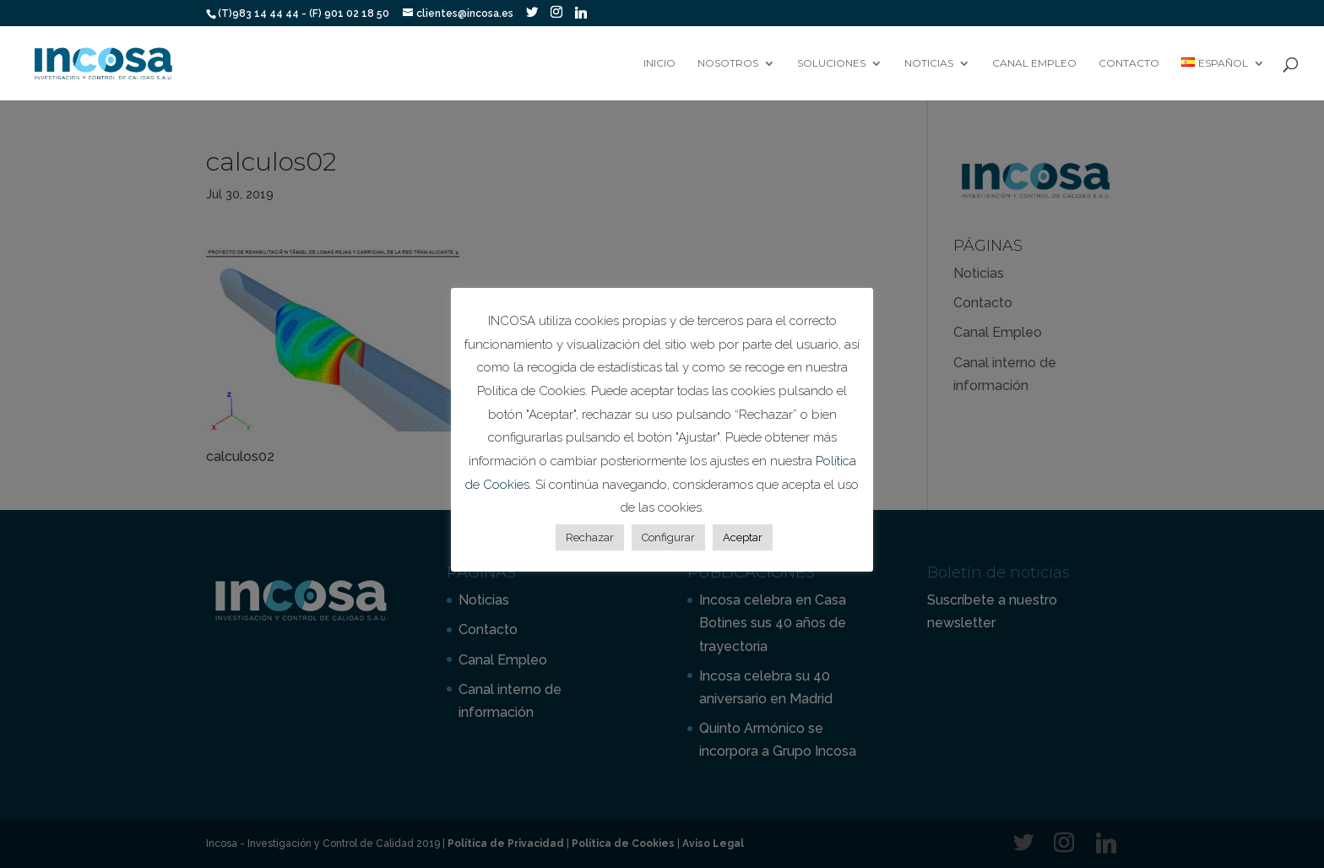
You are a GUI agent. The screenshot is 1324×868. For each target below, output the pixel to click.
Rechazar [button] (590, 537)
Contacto (1129, 63)
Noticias (928, 63)
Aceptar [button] (742, 537)
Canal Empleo (1034, 63)
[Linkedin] (581, 13)
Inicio (659, 63)
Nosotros (727, 63)
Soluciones (831, 63)
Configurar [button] (668, 537)
